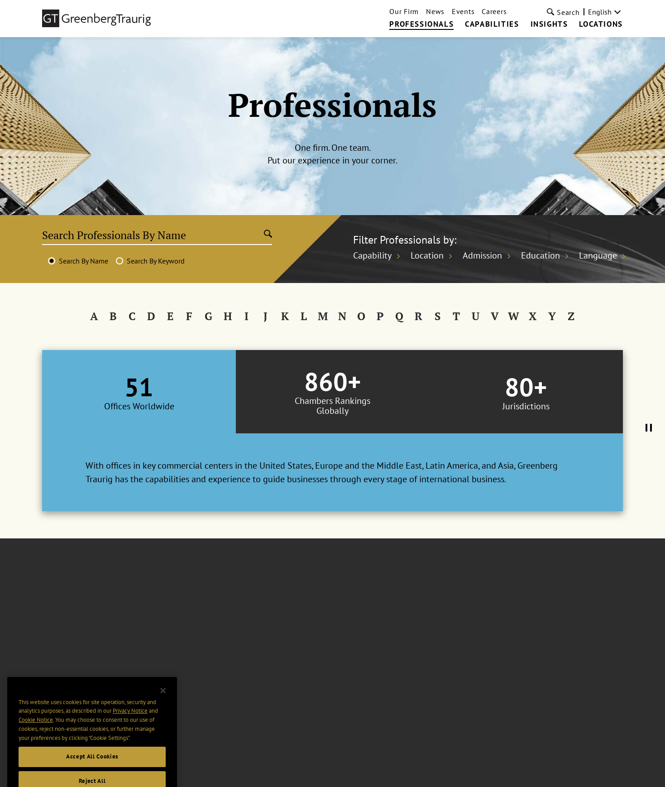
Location (427, 255)
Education (540, 255)
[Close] (163, 702)
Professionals (421, 24)
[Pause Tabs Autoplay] (649, 428)
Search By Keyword (156, 260)
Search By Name (83, 260)
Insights (549, 24)
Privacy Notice (130, 722)
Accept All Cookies (92, 768)
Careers (494, 11)
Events (463, 11)
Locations (600, 24)
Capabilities (492, 24)
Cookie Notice (36, 731)
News (435, 11)
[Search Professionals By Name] (153, 235)
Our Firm (404, 11)
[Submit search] (268, 234)
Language (598, 255)
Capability (372, 255)
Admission (482, 255)
